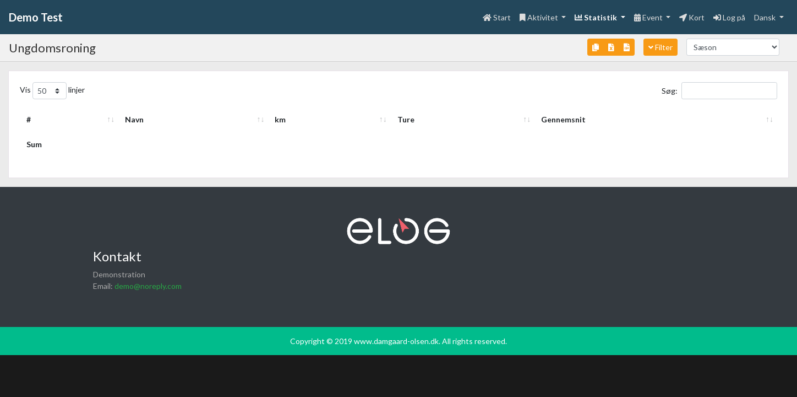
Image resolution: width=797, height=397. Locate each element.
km (521, 119)
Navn (70, 119)
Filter (660, 47)
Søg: (719, 90)
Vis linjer (52, 90)
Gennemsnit (717, 119)
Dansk (765, 17)
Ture (614, 119)
